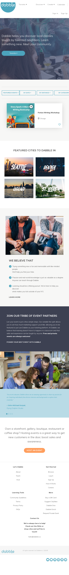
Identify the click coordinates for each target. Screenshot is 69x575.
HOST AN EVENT (34, 450)
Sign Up (64, 13)
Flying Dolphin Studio (15, 408)
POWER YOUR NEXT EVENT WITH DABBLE (24, 342)
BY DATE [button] (27, 93)
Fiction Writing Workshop (49, 113)
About (18, 472)
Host (18, 480)
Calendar (61, 5)
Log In (51, 476)
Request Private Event (51, 513)
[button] (23, 4)
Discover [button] (40, 4)
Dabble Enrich (51, 509)
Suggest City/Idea (51, 502)
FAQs (18, 509)
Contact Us (34, 518)
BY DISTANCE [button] (44, 93)
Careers (51, 488)
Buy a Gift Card (50, 498)
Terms (18, 502)
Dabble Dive (51, 505)
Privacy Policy (18, 505)
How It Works (51, 484)
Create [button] (51, 4)
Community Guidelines (18, 498)
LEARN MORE (15, 297)
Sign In (56, 13)
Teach (18, 476)
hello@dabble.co (34, 537)
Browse (51, 472)
